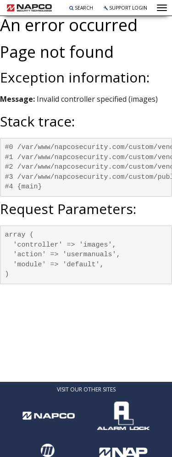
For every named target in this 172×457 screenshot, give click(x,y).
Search (81, 8)
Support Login (125, 8)
